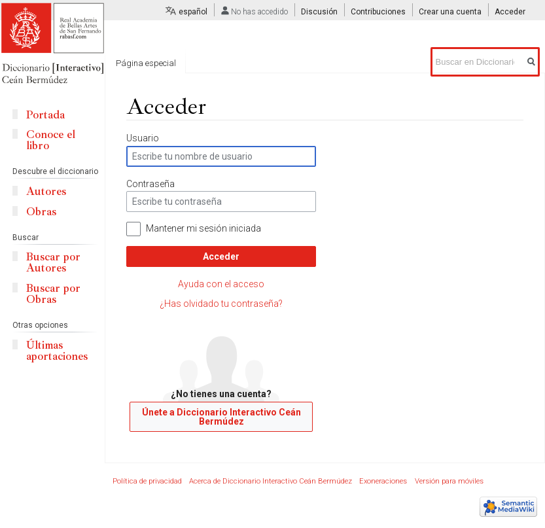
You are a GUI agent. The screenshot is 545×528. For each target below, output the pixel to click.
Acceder (221, 256)
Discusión (319, 11)
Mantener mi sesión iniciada (203, 228)
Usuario (142, 138)
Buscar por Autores (53, 262)
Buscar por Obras (53, 294)
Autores (46, 191)
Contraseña (150, 184)
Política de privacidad (147, 481)
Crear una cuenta (450, 11)
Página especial (146, 63)
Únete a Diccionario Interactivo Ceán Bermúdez (221, 417)
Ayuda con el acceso (221, 284)
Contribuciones (378, 11)
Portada (45, 114)
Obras (41, 211)
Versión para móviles (449, 481)
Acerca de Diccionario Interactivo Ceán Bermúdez (270, 481)
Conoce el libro (50, 140)
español (193, 11)
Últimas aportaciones (57, 351)
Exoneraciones (383, 481)
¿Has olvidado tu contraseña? (221, 303)
